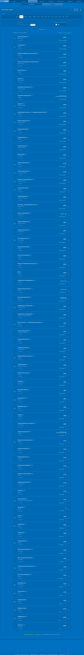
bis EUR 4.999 (18, 27)
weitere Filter (42, 32)
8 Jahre (71, 16)
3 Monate (7, 16)
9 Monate (19, 16)
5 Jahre (55, 16)
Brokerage (42, 1)
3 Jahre (44, 16)
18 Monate (33, 16)
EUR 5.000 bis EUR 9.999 (28, 27)
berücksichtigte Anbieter (29, 637)
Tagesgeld (23, 1)
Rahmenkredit (61, 1)
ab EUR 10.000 (38, 27)
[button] (41, 42)
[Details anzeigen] (69, 42)
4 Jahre (49, 16)
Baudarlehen (79, 1)
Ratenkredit (70, 1)
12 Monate (26, 16)
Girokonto (14, 1)
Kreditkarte (51, 1)
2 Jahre (38, 16)
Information (31, 4)
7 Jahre (66, 16)
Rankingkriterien (38, 637)
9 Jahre (77, 16)
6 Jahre (60, 16)
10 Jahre (42, 19)
